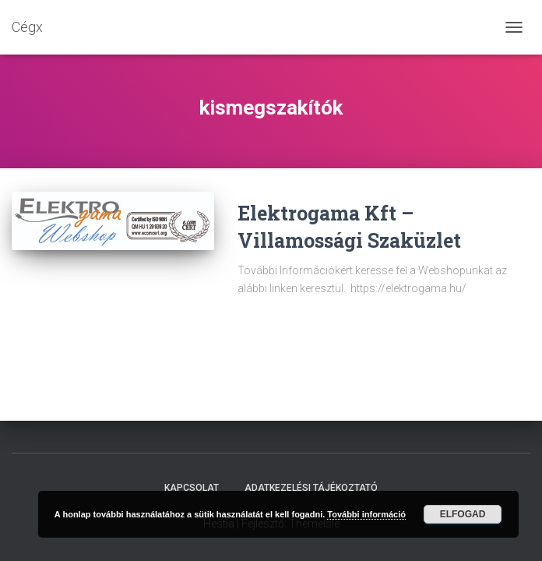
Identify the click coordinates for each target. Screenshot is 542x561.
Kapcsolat (191, 487)
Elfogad (463, 514)
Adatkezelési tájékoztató (311, 487)
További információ (366, 514)
